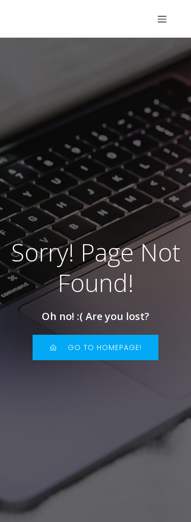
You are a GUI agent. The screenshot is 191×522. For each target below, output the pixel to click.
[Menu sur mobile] (162, 18)
